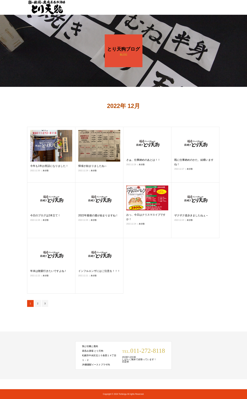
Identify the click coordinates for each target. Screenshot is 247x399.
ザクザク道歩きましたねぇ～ (191, 215)
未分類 (46, 170)
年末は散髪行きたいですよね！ (48, 271)
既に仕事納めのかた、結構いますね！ (194, 162)
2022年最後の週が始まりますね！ (98, 215)
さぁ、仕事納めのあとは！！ (143, 159)
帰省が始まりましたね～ (92, 166)
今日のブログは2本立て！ (45, 215)
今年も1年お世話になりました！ (49, 166)
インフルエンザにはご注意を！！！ (99, 271)
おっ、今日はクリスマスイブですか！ (145, 217)
